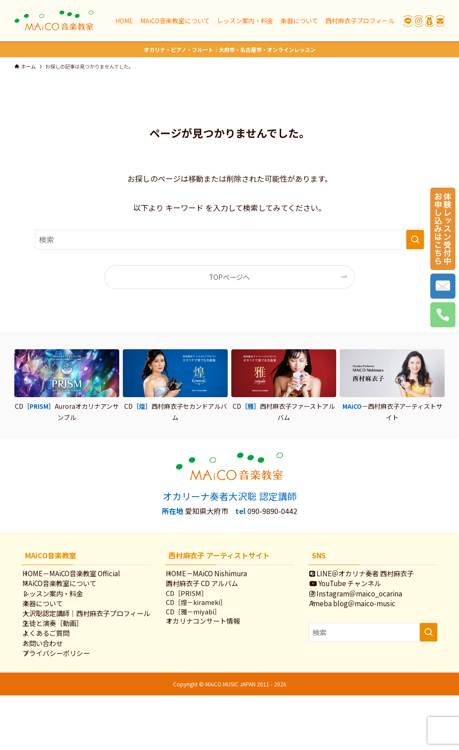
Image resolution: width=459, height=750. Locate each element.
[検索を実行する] (415, 239)
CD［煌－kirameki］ (205, 616)
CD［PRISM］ (196, 605)
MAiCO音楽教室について (69, 591)
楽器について (52, 621)
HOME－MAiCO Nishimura (215, 576)
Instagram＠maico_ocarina (365, 606)
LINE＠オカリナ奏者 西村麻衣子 (371, 576)
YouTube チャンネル (354, 591)
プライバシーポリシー (65, 705)
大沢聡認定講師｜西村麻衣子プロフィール (85, 640)
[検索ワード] (229, 239)
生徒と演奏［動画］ (62, 660)
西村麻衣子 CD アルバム (211, 591)
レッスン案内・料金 (62, 606)
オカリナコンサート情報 (212, 640)
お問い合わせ (52, 690)
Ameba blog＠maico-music (362, 621)
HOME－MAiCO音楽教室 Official (81, 576)
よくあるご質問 (55, 675)
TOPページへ (229, 277)
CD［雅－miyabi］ (202, 628)
